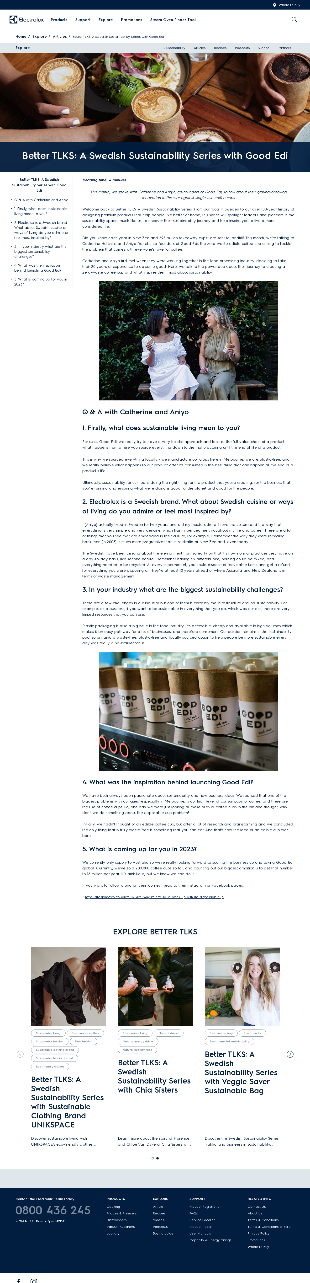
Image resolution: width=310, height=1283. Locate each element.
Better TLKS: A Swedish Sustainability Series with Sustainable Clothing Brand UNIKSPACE (67, 1102)
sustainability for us (119, 482)
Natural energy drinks (138, 1041)
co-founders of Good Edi (175, 243)
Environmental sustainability (229, 1041)
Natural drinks (169, 1033)
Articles (60, 36)
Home (21, 36)
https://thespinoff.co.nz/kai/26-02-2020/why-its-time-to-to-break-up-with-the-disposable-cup (154, 897)
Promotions (131, 19)
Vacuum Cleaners (121, 1227)
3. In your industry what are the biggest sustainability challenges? (40, 251)
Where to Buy (258, 1247)
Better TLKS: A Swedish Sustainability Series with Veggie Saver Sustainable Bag (241, 1072)
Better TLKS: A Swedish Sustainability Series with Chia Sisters (154, 1076)
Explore (106, 19)
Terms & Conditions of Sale (269, 1227)
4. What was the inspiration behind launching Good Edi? (38, 268)
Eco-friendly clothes (50, 1066)
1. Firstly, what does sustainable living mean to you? (40, 211)
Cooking (113, 1207)
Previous (19, 1053)
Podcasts (242, 48)
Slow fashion (83, 1041)
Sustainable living (48, 1033)
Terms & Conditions (263, 1220)
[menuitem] (59, 19)
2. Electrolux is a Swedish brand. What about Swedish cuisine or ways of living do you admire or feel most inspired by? (41, 230)
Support (82, 19)
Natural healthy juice (137, 1049)
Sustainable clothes (85, 1033)
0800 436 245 (53, 1210)
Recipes (220, 48)
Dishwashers (117, 1220)
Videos (263, 48)
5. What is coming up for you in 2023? (40, 281)
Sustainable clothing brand (55, 1049)
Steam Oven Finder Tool (173, 19)
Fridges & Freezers (122, 1213)
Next (291, 1053)
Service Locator (202, 1220)
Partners (284, 48)
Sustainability (174, 48)
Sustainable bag (221, 1033)
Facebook (221, 885)
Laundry (113, 1233)
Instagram (196, 885)
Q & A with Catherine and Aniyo (41, 200)
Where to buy (286, 5)
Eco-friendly (252, 1033)
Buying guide (163, 1233)
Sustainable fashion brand (54, 1058)
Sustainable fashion (49, 1041)
